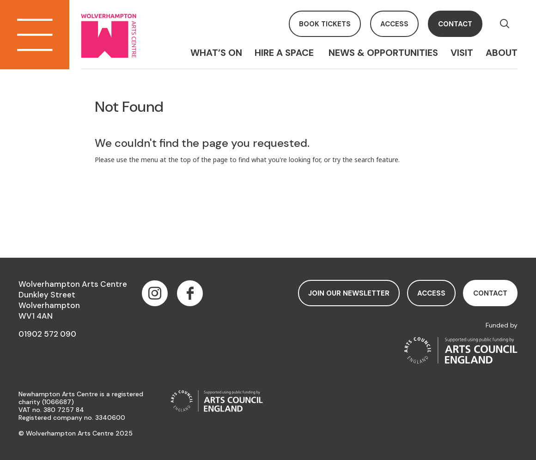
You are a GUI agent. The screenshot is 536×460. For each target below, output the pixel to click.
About (502, 53)
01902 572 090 (47, 334)
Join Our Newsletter (349, 293)
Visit (462, 53)
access (394, 24)
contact (455, 24)
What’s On (216, 53)
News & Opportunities (383, 53)
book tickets (325, 24)
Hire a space (285, 53)
